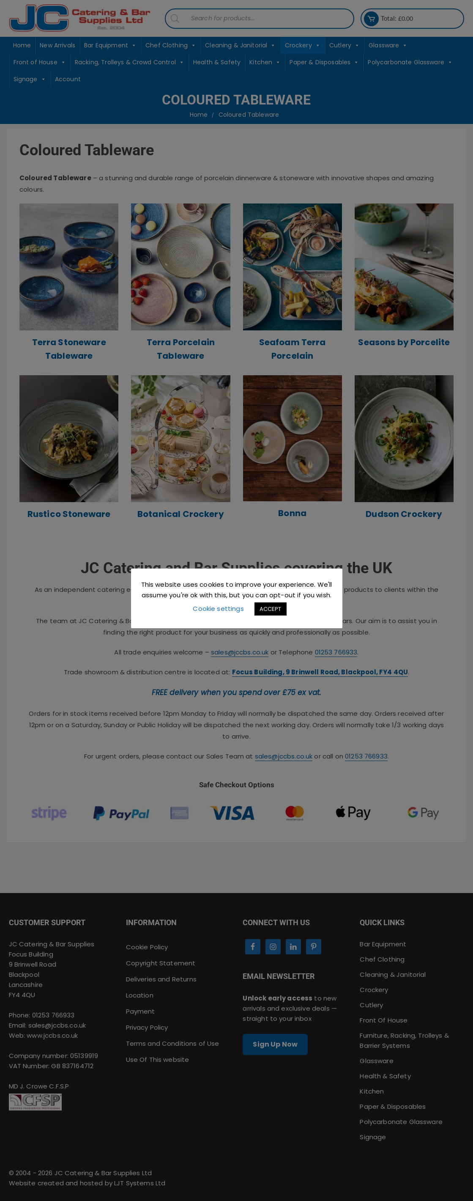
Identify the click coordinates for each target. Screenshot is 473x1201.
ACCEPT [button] (271, 609)
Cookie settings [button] (218, 608)
